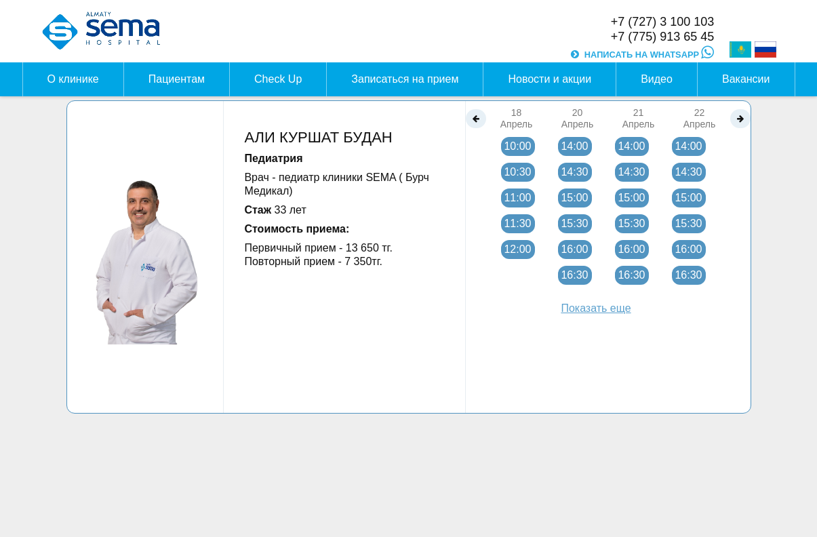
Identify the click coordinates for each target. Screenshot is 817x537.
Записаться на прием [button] (404, 79)
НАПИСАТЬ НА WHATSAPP (649, 54)
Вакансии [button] (746, 79)
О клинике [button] (73, 79)
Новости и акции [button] (549, 79)
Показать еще (596, 308)
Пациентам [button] (176, 79)
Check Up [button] (278, 79)
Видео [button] (657, 79)
